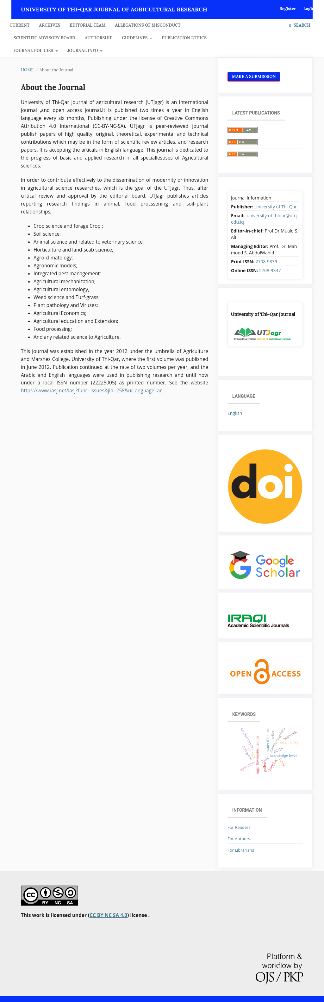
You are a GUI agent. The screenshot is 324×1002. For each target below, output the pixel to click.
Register (287, 8)
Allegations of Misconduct (148, 25)
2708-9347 (270, 270)
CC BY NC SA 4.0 (108, 915)
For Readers (239, 827)
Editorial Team (88, 25)
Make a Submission (254, 76)
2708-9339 (266, 262)
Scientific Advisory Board (44, 38)
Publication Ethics (184, 38)
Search (299, 25)
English (234, 413)
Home (27, 70)
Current (19, 25)
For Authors (238, 839)
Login (309, 8)
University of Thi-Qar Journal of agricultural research (114, 9)
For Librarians (240, 850)
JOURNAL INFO (83, 50)
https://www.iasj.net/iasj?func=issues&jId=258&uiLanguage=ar (91, 390)
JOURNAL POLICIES (34, 50)
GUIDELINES (135, 38)
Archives (49, 25)
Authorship (98, 38)
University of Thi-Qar (275, 207)
